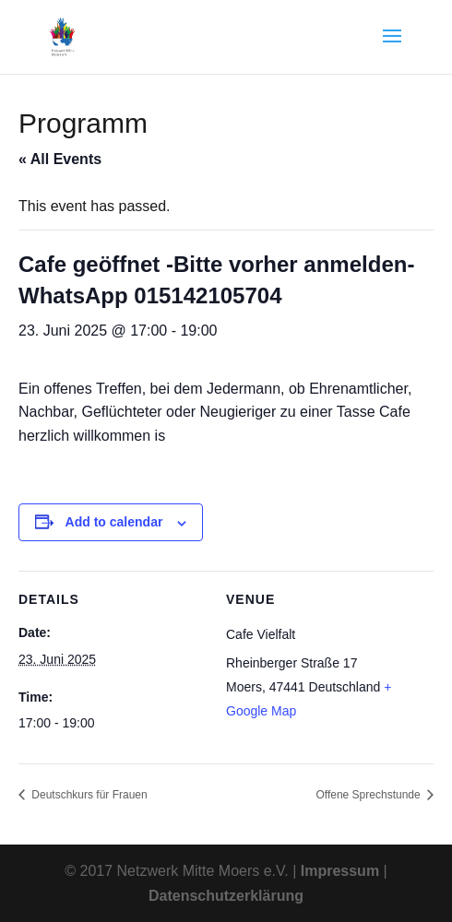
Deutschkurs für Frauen (88, 794)
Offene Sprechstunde (369, 794)
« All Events (59, 159)
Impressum (340, 871)
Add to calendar (114, 521)
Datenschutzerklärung (226, 896)
